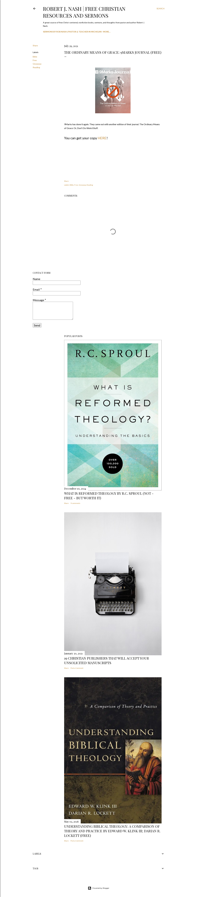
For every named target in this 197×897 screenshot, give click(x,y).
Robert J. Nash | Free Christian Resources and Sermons (84, 12)
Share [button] (35, 45)
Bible (35, 56)
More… (107, 31)
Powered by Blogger (98, 888)
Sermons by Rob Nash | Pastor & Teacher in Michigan (72, 31)
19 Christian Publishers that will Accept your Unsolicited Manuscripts (106, 660)
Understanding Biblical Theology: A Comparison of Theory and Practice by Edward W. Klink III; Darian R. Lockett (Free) (112, 831)
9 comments (75, 503)
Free (35, 60)
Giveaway (37, 64)
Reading (36, 67)
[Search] (160, 8)
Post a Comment (77, 668)
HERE (102, 138)
